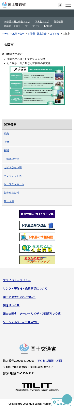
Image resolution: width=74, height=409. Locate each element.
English (48, 26)
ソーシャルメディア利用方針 (21, 322)
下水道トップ (42, 21)
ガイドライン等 (13, 167)
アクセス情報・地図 (49, 361)
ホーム (5, 33)
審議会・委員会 (12, 26)
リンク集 (9, 201)
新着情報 (58, 21)
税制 (6, 150)
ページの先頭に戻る (63, 402)
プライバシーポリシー (17, 280)
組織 (6, 133)
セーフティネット (14, 184)
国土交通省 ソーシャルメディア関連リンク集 (32, 313)
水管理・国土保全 (37, 33)
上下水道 (54, 33)
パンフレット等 (13, 175)
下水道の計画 (11, 158)
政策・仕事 (18, 33)
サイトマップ (32, 26)
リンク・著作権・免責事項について (25, 288)
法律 (6, 141)
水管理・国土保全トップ (17, 21)
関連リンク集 (11, 305)
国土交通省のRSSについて (19, 297)
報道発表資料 (11, 192)
